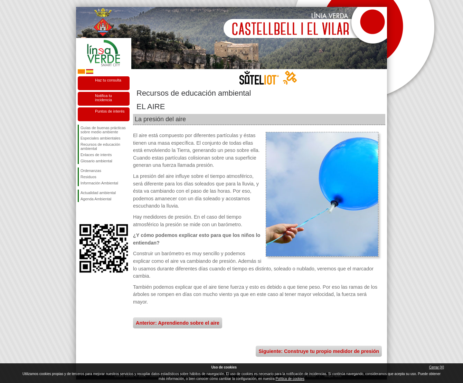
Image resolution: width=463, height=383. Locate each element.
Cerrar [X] (436, 367)
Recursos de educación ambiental (100, 146)
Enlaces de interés (96, 155)
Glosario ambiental (96, 161)
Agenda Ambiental (96, 199)
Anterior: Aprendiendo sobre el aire (177, 323)
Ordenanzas (91, 171)
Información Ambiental (99, 183)
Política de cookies (290, 379)
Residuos (88, 177)
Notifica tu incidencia (103, 98)
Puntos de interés (110, 111)
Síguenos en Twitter (93, 213)
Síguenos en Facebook (82, 213)
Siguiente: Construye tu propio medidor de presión (318, 351)
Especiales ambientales (101, 138)
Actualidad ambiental (98, 193)
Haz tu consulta (108, 80)
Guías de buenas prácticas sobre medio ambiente (103, 130)
